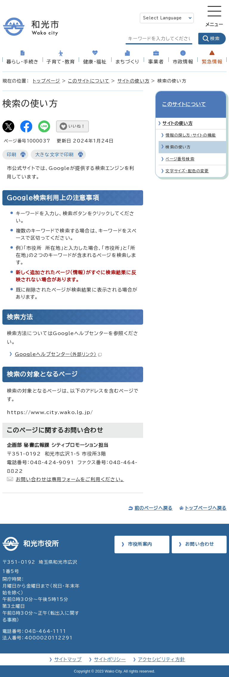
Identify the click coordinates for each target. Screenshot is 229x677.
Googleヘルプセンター (58, 354)
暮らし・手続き (22, 61)
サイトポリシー (110, 659)
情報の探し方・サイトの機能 (190, 124)
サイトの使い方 (133, 81)
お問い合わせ (199, 544)
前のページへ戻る (153, 508)
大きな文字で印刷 (54, 154)
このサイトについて (88, 81)
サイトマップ (68, 659)
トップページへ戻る (206, 508)
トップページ (46, 81)
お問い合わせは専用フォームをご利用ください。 (70, 479)
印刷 (11, 154)
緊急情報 (212, 61)
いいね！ (77, 126)
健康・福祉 (94, 61)
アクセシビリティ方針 (161, 659)
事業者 (156, 61)
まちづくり (127, 61)
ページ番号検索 (179, 148)
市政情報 (183, 61)
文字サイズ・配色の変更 (187, 160)
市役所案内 (140, 544)
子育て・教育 (61, 61)
